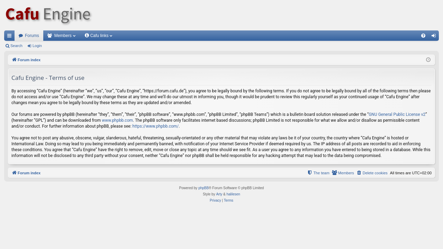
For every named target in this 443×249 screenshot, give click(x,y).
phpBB (203, 188)
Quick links (11, 37)
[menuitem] (423, 35)
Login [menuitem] (435, 37)
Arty (219, 194)
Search (16, 46)
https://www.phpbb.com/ (156, 126)
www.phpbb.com (117, 120)
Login (37, 46)
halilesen (233, 194)
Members (63, 35)
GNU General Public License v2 (397, 114)
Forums (32, 35)
